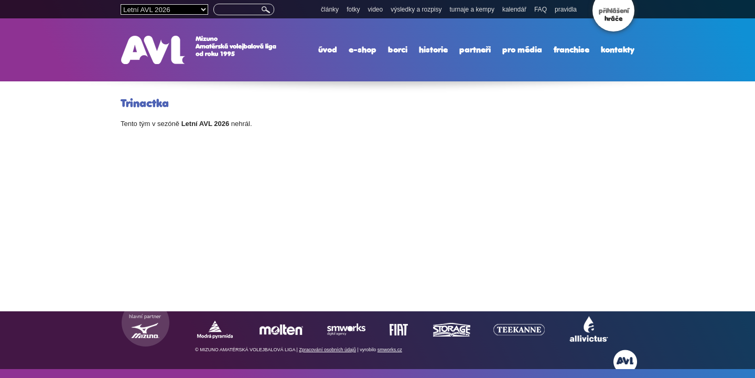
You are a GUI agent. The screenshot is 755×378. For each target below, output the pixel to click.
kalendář (514, 9)
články (330, 9)
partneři (475, 50)
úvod (327, 50)
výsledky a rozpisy (416, 9)
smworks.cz (390, 349)
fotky (353, 9)
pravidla (566, 9)
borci (397, 50)
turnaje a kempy (472, 9)
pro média (522, 50)
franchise (571, 50)
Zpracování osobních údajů (327, 349)
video (375, 9)
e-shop (362, 50)
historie (433, 50)
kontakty (617, 50)
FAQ (540, 9)
